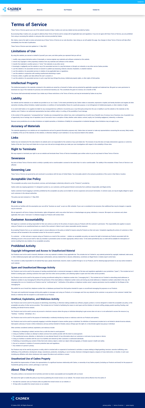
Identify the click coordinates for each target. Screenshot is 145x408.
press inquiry (130, 405)
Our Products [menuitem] (68, 10)
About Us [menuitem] (39, 10)
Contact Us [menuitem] (96, 10)
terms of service (118, 405)
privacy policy (107, 405)
